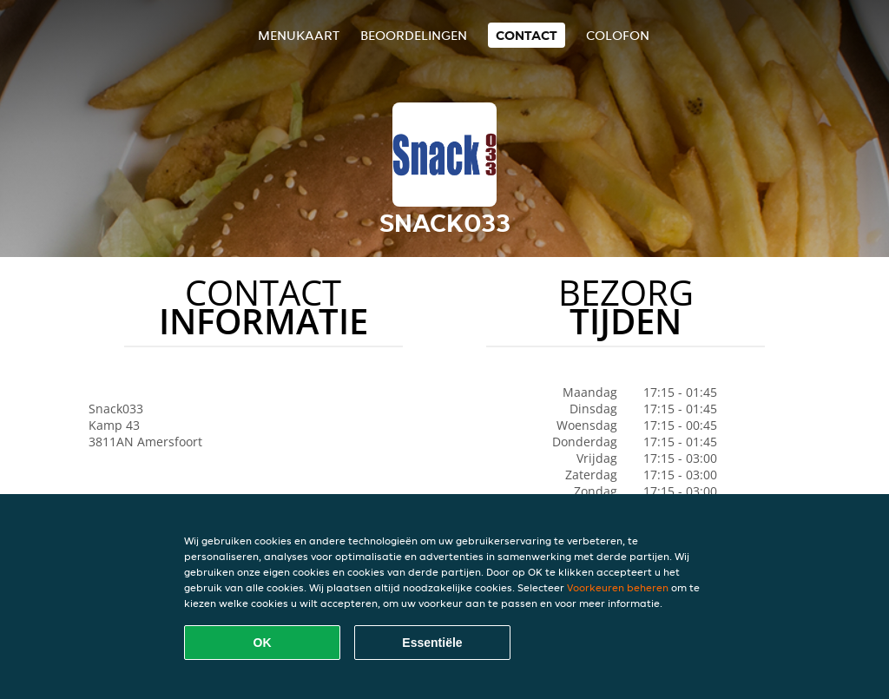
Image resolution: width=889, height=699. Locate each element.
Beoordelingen (413, 35)
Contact (526, 35)
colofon (617, 35)
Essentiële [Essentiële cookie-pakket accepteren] (432, 643)
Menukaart (298, 35)
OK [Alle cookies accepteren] (263, 643)
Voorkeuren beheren (617, 587)
